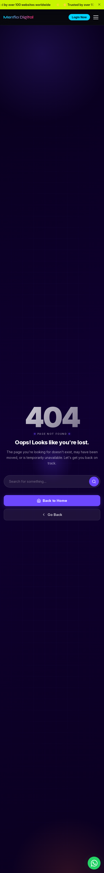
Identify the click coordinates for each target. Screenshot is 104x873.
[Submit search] (94, 481)
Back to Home (52, 500)
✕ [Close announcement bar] (99, 5)
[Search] (52, 481)
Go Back (52, 514)
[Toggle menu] (96, 17)
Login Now (79, 17)
